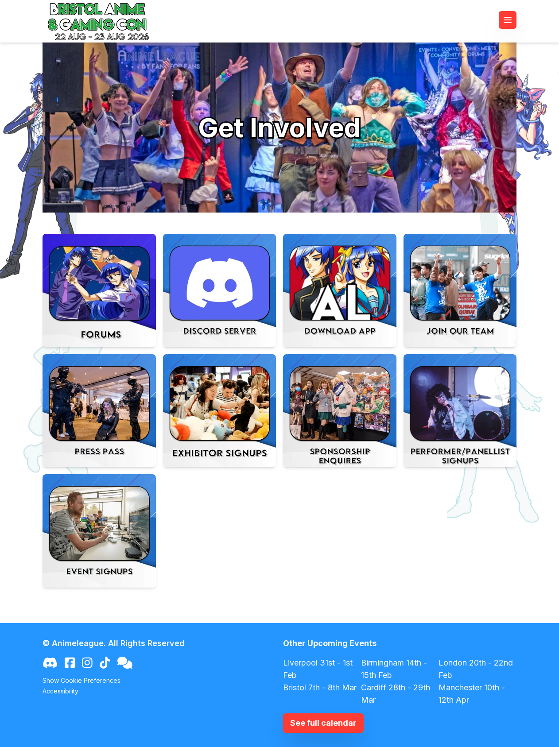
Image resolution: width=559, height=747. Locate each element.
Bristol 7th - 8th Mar (320, 687)
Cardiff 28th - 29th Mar (395, 693)
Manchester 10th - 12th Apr (472, 693)
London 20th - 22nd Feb (476, 669)
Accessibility (60, 691)
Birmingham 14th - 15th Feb (394, 669)
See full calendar (323, 723)
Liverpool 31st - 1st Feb (318, 669)
